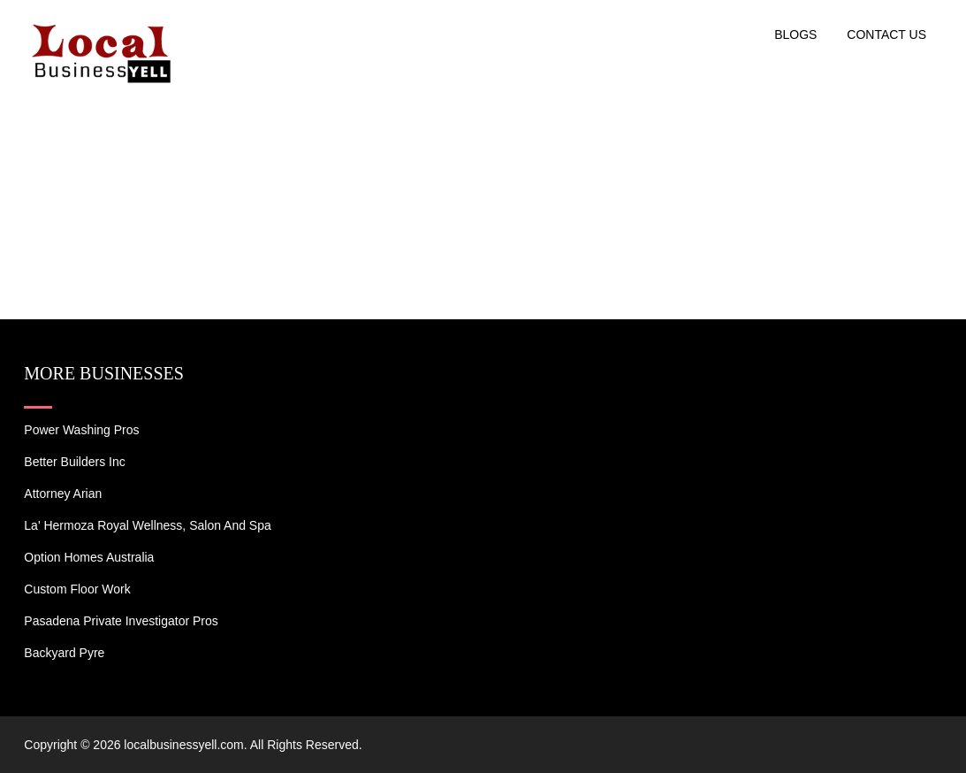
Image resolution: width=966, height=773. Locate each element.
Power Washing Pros (81, 430)
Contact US (886, 34)
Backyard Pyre (64, 653)
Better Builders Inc (74, 462)
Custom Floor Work (77, 589)
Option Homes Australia (89, 557)
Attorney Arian (63, 493)
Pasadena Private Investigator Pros (120, 621)
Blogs (795, 34)
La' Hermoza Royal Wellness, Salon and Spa (147, 525)
